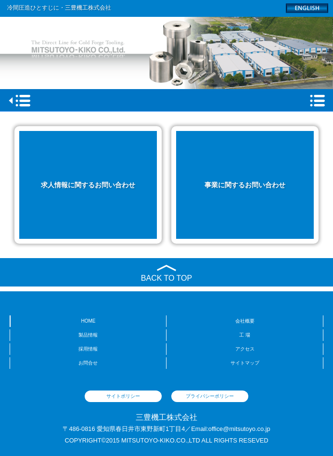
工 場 (244, 335)
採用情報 (88, 349)
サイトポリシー (123, 396)
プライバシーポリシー (210, 396)
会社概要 (245, 321)
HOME (88, 321)
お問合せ (88, 362)
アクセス (245, 349)
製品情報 (88, 335)
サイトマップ (245, 362)
